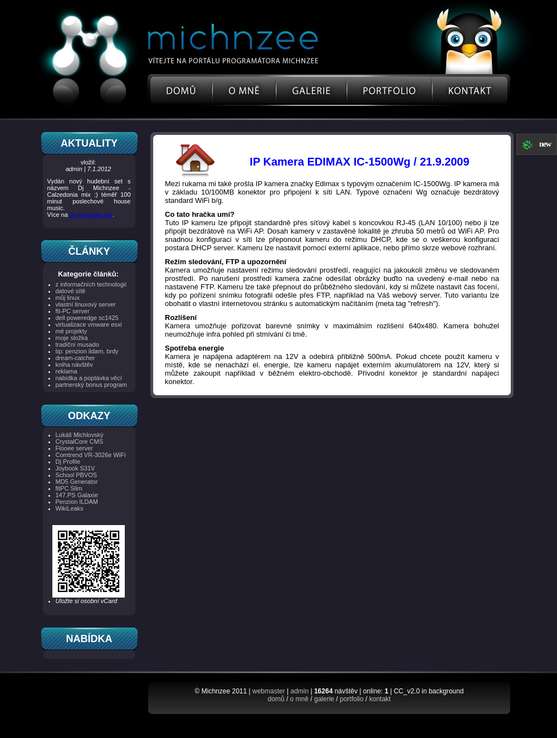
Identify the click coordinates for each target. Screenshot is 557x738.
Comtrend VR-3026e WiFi (91, 454)
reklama (66, 371)
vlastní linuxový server (86, 304)
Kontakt (471, 90)
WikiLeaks (70, 508)
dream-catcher (75, 358)
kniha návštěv (74, 364)
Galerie (311, 90)
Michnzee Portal (210, 32)
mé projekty (71, 331)
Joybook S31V (75, 468)
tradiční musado (77, 344)
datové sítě (71, 291)
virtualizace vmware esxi (89, 324)
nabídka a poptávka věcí (89, 378)
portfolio (352, 699)
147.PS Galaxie (77, 495)
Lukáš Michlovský (80, 434)
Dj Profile (68, 461)
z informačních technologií (91, 284)
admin (299, 691)
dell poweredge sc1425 (87, 317)
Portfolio (389, 90)
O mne (244, 90)
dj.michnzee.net (91, 214)
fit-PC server (73, 311)
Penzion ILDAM (77, 501)
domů (276, 699)
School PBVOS (76, 475)
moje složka (72, 337)
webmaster (268, 691)
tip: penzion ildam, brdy (87, 351)
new (545, 144)
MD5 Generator (77, 481)
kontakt (380, 699)
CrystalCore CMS (80, 441)
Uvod (180, 90)
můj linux (68, 297)
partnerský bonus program (91, 384)
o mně (299, 699)
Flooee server (74, 448)
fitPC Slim (69, 488)
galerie (324, 699)
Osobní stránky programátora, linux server (230, 60)
